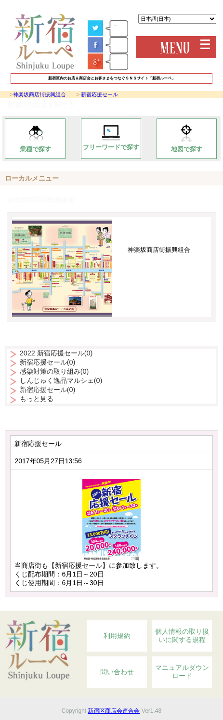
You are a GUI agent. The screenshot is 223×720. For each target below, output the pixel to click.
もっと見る (36, 399)
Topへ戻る (184, 605)
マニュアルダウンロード (182, 672)
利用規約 (117, 636)
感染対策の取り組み (54, 371)
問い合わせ (117, 672)
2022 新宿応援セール (56, 353)
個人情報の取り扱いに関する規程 (182, 636)
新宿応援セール (99, 94)
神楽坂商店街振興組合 (39, 94)
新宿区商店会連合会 (114, 710)
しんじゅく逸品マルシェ (61, 380)
